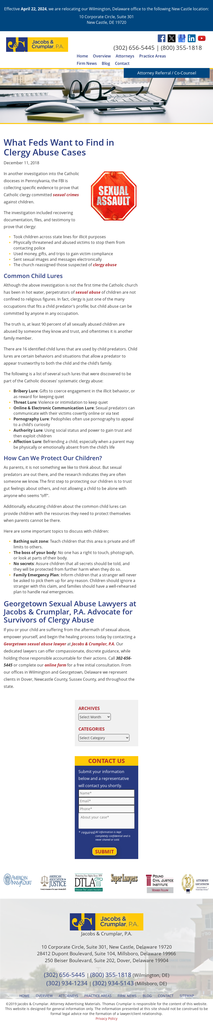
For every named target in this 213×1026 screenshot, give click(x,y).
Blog (106, 63)
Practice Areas (152, 56)
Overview (102, 56)
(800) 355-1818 (181, 47)
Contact (122, 63)
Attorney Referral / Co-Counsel (166, 73)
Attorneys (125, 56)
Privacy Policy (106, 1018)
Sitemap (187, 995)
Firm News (87, 63)
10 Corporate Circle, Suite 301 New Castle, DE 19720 (106, 19)
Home (82, 56)
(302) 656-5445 (134, 47)
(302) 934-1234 (67, 983)
